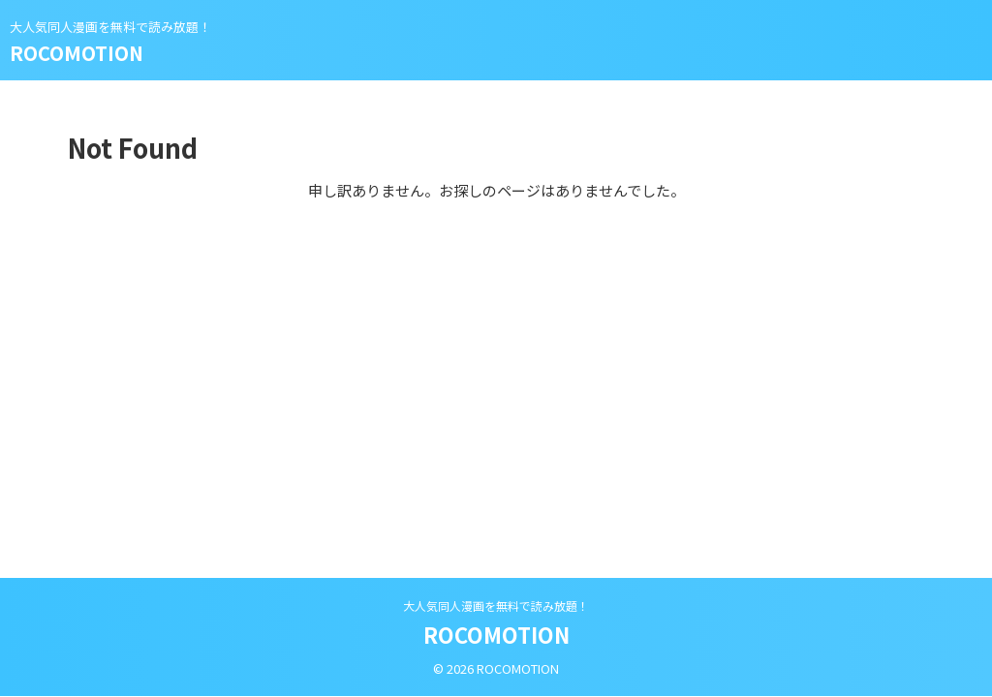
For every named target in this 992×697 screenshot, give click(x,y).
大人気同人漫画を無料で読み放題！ (496, 605)
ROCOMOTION (76, 53)
